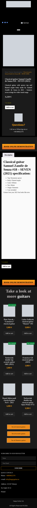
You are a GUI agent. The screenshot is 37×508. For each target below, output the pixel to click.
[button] (18, 29)
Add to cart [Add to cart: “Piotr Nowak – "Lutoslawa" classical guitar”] (9, 333)
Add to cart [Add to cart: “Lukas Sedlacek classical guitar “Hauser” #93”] (28, 333)
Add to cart (10, 107)
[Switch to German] (25, 23)
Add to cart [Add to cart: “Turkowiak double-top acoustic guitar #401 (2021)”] (9, 374)
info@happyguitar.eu (12, 479)
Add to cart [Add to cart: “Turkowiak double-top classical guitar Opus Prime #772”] (28, 414)
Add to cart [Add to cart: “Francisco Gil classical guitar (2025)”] (28, 374)
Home (6, 72)
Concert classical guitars (15, 72)
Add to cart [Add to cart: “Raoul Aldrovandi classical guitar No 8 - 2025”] (9, 414)
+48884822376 (10, 475)
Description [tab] (8, 155)
